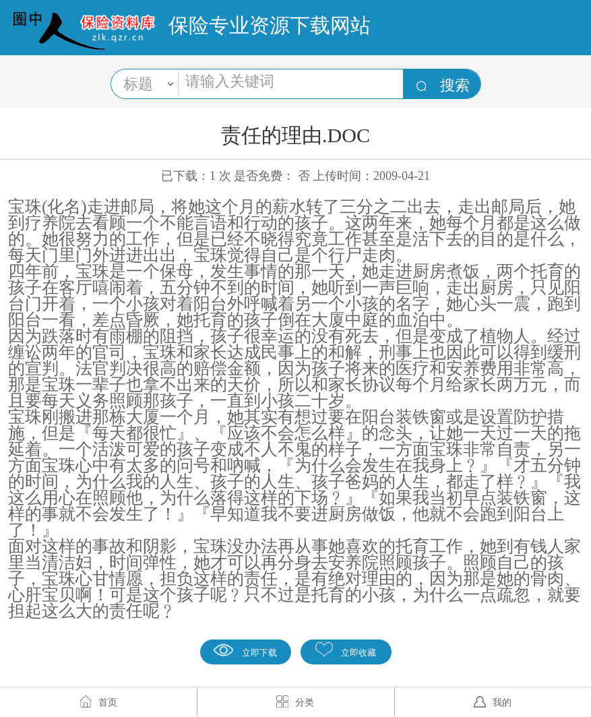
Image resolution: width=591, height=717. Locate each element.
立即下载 (245, 649)
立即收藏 (345, 649)
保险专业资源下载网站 (269, 25)
